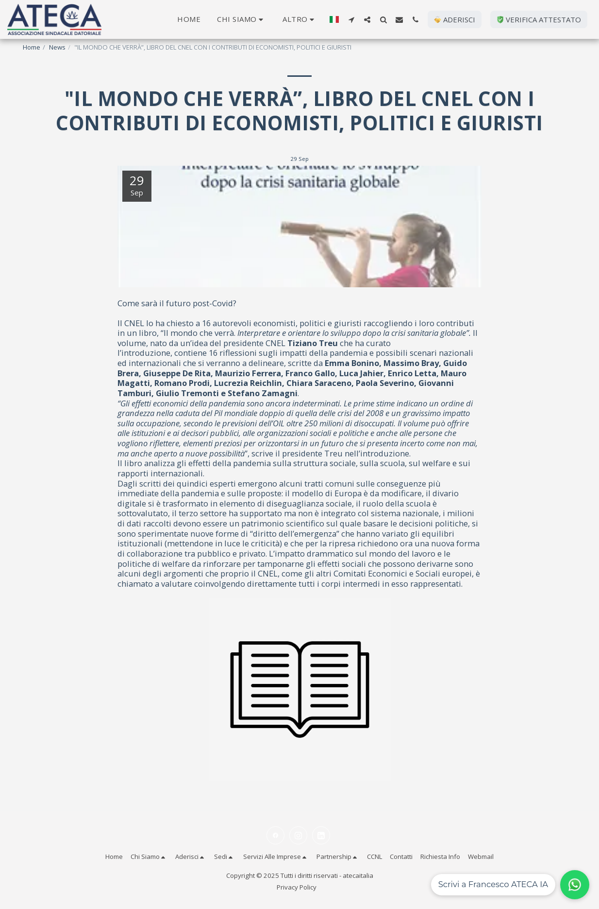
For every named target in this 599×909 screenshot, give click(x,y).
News (57, 47)
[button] (241, 19)
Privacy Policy (296, 887)
